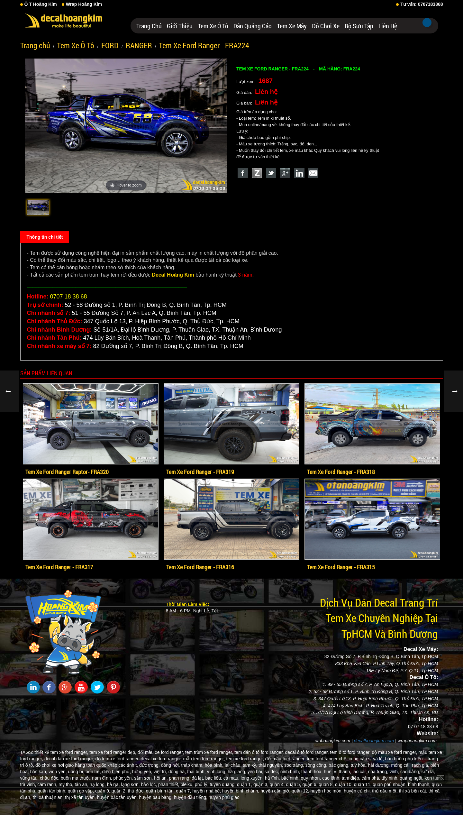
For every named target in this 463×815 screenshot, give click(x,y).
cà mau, (231, 778)
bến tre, (93, 771)
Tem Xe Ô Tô (213, 26)
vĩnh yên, (58, 771)
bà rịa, (113, 784)
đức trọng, (149, 765)
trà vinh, (28, 784)
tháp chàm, (192, 765)
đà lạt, (198, 778)
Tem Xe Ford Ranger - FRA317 (59, 567)
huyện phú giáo (224, 797)
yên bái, (255, 771)
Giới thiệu (180, 26)
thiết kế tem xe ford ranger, (61, 752)
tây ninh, (390, 778)
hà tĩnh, (272, 778)
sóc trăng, (294, 765)
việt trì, (160, 771)
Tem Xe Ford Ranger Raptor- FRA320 (67, 472)
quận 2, (119, 790)
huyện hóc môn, (327, 790)
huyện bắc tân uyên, (117, 797)
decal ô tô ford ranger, (307, 752)
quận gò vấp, (81, 790)
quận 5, (293, 784)
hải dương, (379, 765)
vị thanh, (342, 771)
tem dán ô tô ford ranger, (259, 752)
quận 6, (309, 784)
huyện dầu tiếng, (190, 797)
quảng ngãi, (411, 778)
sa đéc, (272, 771)
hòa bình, (214, 765)
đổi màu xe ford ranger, (161, 752)
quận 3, (260, 784)
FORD (110, 45)
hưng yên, (142, 771)
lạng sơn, (130, 784)
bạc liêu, (213, 778)
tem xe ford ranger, (245, 758)
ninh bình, (290, 771)
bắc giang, (339, 765)
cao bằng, (410, 771)
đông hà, (177, 771)
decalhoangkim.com (374, 740)
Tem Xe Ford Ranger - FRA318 (341, 472)
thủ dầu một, (384, 790)
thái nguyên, (271, 765)
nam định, (102, 778)
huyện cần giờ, (275, 790)
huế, (328, 771)
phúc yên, (123, 778)
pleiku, (187, 784)
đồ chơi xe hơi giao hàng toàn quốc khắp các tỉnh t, (86, 765)
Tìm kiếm (426, 22)
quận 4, (277, 784)
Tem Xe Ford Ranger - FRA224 (204, 45)
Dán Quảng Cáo (252, 26)
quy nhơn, (311, 778)
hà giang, (237, 771)
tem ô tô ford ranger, (350, 752)
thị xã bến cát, (413, 790)
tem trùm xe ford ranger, (209, 752)
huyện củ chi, (357, 790)
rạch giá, (420, 765)
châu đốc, (49, 778)
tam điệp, (351, 778)
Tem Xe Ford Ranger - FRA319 (200, 472)
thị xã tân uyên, (80, 797)
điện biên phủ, (116, 771)
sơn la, (428, 771)
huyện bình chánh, (240, 790)
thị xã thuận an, (48, 797)
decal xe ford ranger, (161, 758)
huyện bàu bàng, (156, 797)
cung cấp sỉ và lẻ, (366, 758)
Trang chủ (149, 26)
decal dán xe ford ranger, (69, 758)
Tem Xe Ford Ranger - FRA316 (200, 567)
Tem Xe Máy (292, 26)
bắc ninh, (290, 778)
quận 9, (102, 790)
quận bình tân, (160, 790)
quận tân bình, (52, 790)
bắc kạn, (38, 771)
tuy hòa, (359, 765)
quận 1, (244, 784)
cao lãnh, (331, 778)
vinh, (394, 771)
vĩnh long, (217, 771)
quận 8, (326, 784)
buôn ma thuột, (76, 778)
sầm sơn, (143, 778)
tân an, (81, 784)
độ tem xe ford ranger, (117, 758)
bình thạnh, (419, 784)
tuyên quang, (223, 784)
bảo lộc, (149, 784)
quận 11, (363, 784)
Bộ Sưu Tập (359, 26)
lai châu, (233, 765)
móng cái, (401, 765)
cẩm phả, (371, 778)
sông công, (316, 765)
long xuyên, (252, 778)
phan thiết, (168, 784)
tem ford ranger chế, (327, 758)
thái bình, (196, 771)
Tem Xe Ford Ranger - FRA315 (341, 567)
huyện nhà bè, (206, 790)
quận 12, (300, 790)
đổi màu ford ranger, (285, 758)
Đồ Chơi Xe (326, 26)
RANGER (139, 45)
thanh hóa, (311, 771)
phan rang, (179, 778)
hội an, (161, 778)
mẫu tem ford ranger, (204, 758)
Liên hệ (387, 26)
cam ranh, (47, 784)
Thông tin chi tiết (45, 237)
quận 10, (344, 784)
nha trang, (378, 771)
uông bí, (76, 771)
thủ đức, (136, 790)
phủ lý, (201, 784)
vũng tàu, (29, 778)
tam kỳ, (250, 765)
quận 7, (183, 790)
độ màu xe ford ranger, (394, 752)
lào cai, (359, 771)
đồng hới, (170, 765)
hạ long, (98, 784)
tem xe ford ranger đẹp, (112, 752)
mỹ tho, (66, 784)
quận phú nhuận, (390, 784)
